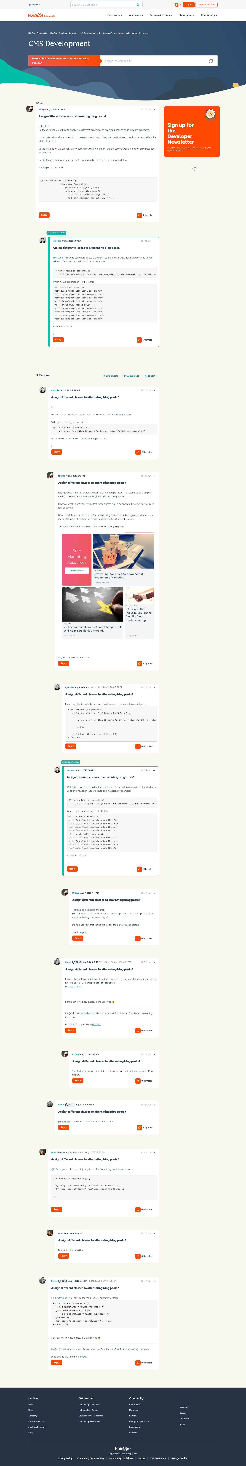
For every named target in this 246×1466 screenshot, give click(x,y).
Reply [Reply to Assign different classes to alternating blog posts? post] (44, 215)
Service (132, 1416)
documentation (124, 414)
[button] (154, 109)
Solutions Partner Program (91, 1416)
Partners (133, 1433)
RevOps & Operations (139, 1421)
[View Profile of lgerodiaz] (57, 241)
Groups (183, 1413)
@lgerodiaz (64, 1121)
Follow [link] (147, 109)
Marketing (134, 1410)
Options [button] (39, 103)
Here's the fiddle (73, 986)
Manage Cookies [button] (179, 1458)
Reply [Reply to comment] (58, 339)
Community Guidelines (121, 1458)
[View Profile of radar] (53, 1152)
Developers (134, 1427)
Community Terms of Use (90, 1458)
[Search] (106, 4)
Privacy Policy (65, 1458)
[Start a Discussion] (178, 5)
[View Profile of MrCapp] (42, 109)
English (33, 5)
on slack (96, 1024)
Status (141, 1458)
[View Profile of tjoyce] (68, 962)
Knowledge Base (36, 1421)
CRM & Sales (135, 1404)
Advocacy (184, 1419)
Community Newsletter (89, 1421)
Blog (30, 1433)
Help (30, 1410)
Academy (32, 1416)
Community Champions (89, 1404)
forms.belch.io (88, 1013)
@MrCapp (58, 257)
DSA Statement (158, 1458)
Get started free (206, 4)
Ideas (182, 1424)
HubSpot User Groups (88, 1410)
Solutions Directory (37, 1427)
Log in (188, 4)
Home (31, 1404)
